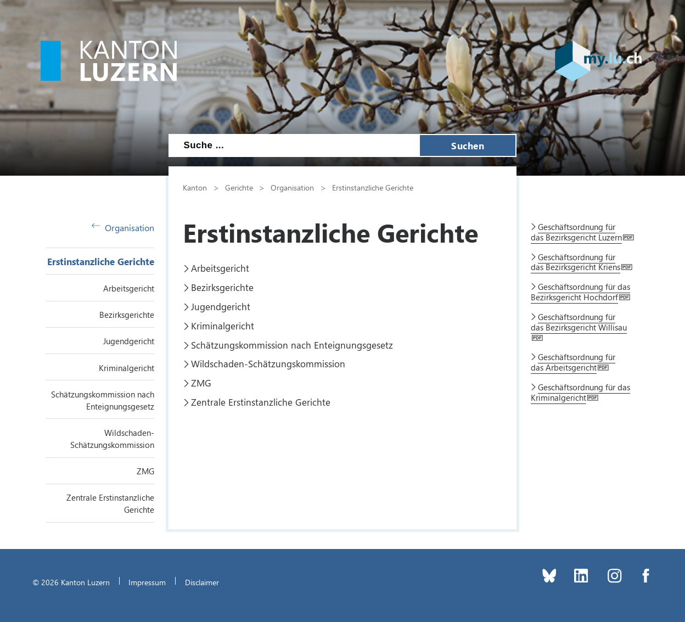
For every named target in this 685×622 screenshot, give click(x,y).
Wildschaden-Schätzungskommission (268, 363)
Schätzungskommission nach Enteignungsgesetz (292, 345)
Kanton (195, 187)
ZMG (145, 471)
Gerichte (239, 187)
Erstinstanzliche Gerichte (100, 261)
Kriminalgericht (126, 367)
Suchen (467, 145)
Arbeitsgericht (128, 288)
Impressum (147, 582)
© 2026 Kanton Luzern (71, 582)
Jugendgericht (128, 340)
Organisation (123, 227)
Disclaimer (202, 582)
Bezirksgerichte (126, 314)
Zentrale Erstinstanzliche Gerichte (260, 402)
